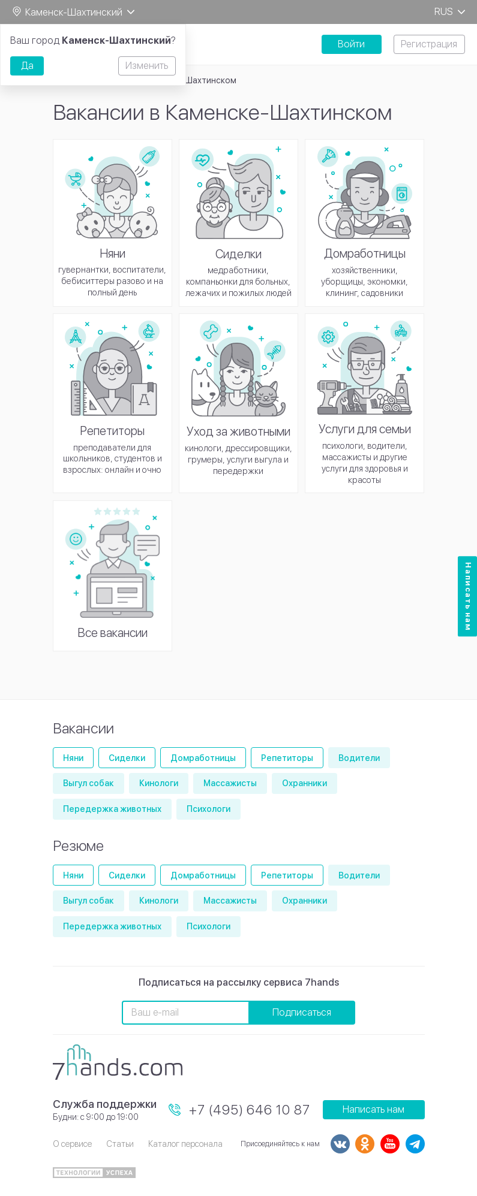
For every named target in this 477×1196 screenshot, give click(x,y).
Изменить (146, 65)
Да (27, 65)
